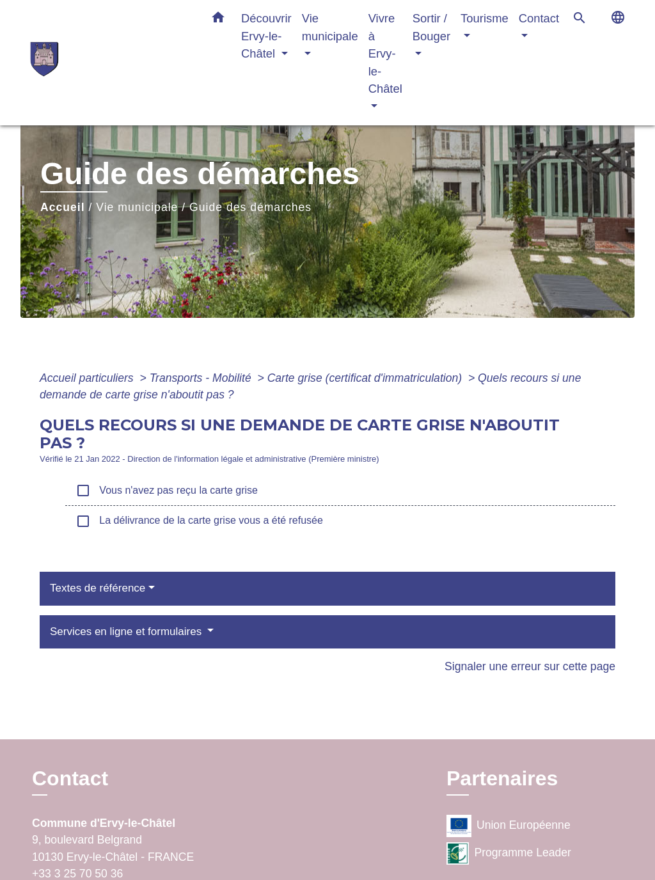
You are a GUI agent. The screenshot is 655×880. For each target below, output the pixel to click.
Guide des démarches (250, 207)
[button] (218, 19)
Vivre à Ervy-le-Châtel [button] (385, 53)
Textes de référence (97, 588)
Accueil (62, 207)
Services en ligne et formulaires (127, 631)
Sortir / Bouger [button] (431, 27)
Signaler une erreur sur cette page (530, 666)
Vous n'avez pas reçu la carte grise (166, 490)
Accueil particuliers (88, 378)
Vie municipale (137, 207)
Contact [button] (539, 18)
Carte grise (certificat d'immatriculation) (366, 378)
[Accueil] (110, 62)
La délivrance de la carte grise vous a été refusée (199, 521)
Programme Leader (508, 853)
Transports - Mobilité (202, 378)
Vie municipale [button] (330, 27)
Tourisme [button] (485, 18)
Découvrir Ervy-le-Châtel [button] (266, 36)
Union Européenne (508, 826)
